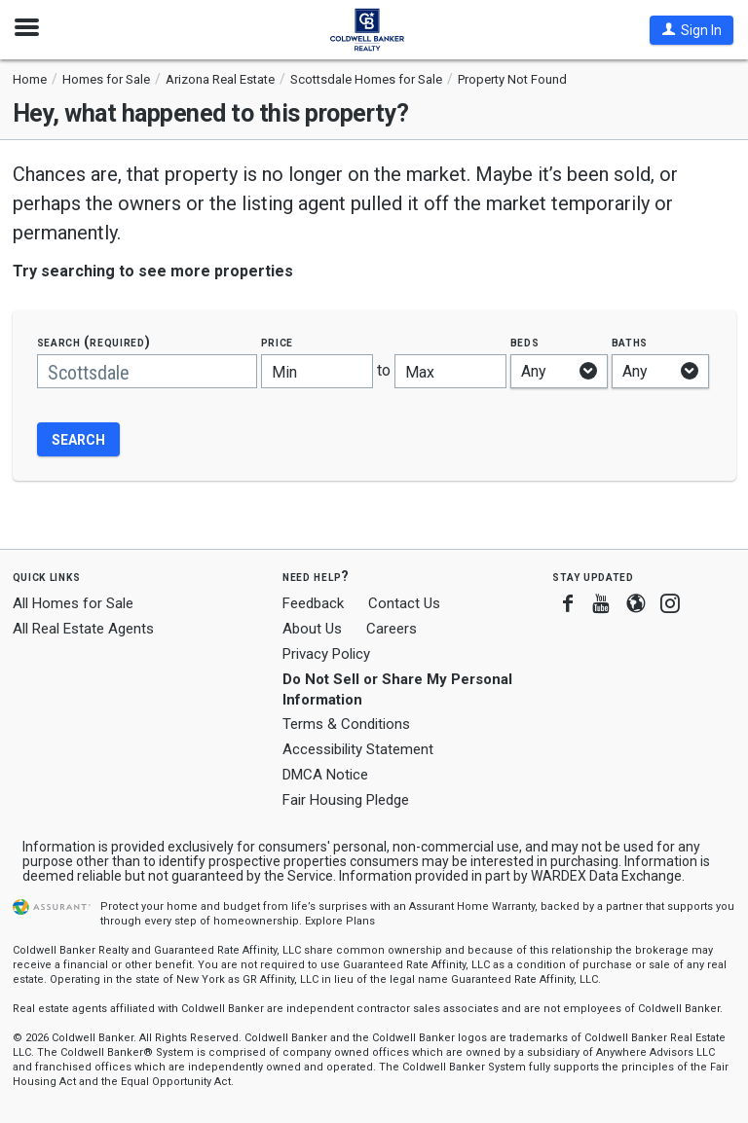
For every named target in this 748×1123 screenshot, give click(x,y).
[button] (691, 30)
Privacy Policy (326, 654)
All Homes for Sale (73, 603)
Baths (630, 342)
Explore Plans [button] (340, 921)
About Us (312, 628)
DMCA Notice (325, 774)
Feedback (313, 604)
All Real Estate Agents (83, 628)
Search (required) (94, 342)
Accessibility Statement (357, 749)
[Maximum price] (450, 371)
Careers (391, 628)
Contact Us (404, 603)
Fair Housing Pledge (345, 800)
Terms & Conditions (346, 724)
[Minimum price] (317, 371)
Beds (525, 342)
